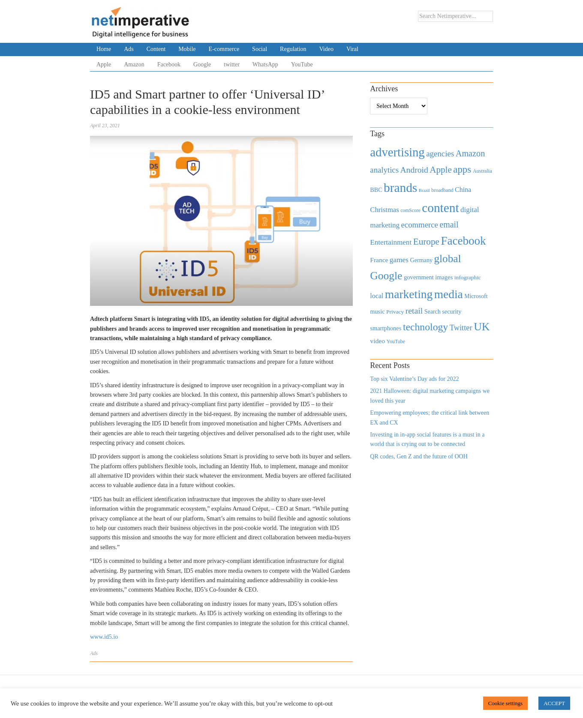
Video (326, 49)
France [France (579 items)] (379, 259)
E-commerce (224, 49)
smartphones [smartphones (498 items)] (385, 328)
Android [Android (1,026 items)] (414, 169)
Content (156, 49)
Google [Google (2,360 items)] (386, 275)
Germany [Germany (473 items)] (421, 260)
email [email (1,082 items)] (448, 224)
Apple (103, 64)
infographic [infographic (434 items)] (467, 277)
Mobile (186, 49)
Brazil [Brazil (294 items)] (424, 190)
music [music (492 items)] (377, 311)
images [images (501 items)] (444, 277)
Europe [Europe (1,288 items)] (426, 241)
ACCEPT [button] (554, 703)
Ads (129, 49)
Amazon (134, 64)
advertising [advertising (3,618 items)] (397, 152)
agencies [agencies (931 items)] (440, 153)
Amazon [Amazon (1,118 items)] (470, 153)
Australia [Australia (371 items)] (482, 171)
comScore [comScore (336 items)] (410, 210)
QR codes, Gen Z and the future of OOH (418, 456)
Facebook (168, 64)
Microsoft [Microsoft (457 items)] (475, 296)
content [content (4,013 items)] (440, 208)
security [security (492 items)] (451, 311)
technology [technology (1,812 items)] (425, 326)
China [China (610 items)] (463, 189)
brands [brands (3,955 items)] (400, 187)
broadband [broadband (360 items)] (442, 190)
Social (259, 49)
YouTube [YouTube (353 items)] (396, 341)
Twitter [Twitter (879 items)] (461, 327)
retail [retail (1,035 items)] (414, 310)
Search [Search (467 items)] (432, 311)
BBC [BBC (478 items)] (376, 189)
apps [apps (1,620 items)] (462, 169)
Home (103, 49)
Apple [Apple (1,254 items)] (440, 170)
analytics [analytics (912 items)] (384, 169)
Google (202, 64)
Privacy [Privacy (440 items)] (395, 311)
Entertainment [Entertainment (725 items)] (391, 242)
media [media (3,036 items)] (448, 294)
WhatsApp (265, 64)
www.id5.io (104, 637)
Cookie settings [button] (505, 703)
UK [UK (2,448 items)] (482, 326)
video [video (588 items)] (377, 340)
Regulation (293, 49)
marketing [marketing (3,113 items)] (409, 294)
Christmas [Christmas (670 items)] (384, 210)
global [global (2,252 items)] (447, 258)
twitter (232, 64)
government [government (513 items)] (419, 277)
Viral (352, 49)
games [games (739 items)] (399, 260)
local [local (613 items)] (376, 295)
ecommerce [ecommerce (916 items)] (419, 224)
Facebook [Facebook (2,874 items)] (463, 240)
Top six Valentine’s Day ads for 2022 (414, 379)
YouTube (302, 64)
